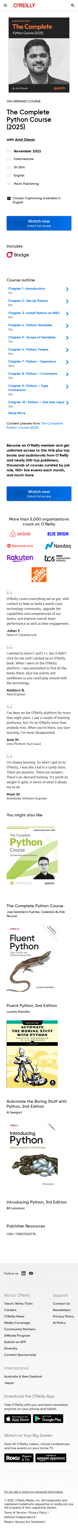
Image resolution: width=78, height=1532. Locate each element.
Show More (16, 413)
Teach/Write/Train (18, 1303)
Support (60, 1295)
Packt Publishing (26, 184)
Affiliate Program (17, 1335)
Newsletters (62, 1310)
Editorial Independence (19, 1517)
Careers (10, 1310)
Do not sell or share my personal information (33, 1492)
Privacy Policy (63, 1316)
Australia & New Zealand (23, 1376)
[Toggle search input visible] (73, 5)
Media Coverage (17, 1323)
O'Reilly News (14, 1316)
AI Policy (59, 1323)
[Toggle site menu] (5, 5)
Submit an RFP (15, 1342)
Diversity (10, 1348)
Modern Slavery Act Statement (24, 1522)
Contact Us (61, 1303)
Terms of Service (15, 1512)
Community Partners (19, 1329)
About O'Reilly (17, 1295)
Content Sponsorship (20, 1355)
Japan (9, 1383)
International (16, 1368)
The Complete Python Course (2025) (35, 425)
